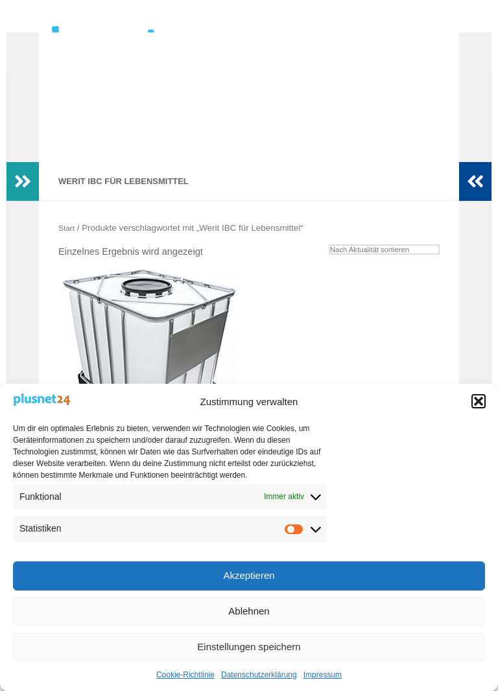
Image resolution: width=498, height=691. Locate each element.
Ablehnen (248, 610)
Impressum (322, 674)
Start (67, 247)
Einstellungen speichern (248, 646)
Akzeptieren (248, 575)
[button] (478, 401)
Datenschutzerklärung (259, 674)
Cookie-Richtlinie (185, 674)
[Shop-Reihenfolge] (377, 270)
